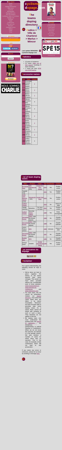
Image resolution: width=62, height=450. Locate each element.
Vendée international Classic (39, 243)
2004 (45, 187)
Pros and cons (10, 24)
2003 (45, 198)
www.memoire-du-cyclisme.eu (31, 288)
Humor (11, 29)
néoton (31, 213)
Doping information (10, 6)
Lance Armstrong (51, 24)
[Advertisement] (38, 159)
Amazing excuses (10, 27)
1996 (45, 239)
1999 (45, 213)
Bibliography (10, 11)
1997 (45, 234)
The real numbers (10, 14)
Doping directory (10, 13)
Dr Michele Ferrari (51, 25)
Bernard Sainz (51, 30)
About (10, 44)
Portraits (10, 19)
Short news (11, 8)
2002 (45, 208)
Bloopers (10, 25)
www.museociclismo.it (32, 286)
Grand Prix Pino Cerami (40, 187)
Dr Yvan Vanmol (51, 33)
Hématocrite (32, 187)
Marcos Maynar (51, 29)
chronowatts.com (51, 42)
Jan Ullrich (51, 32)
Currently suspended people (10, 38)
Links (10, 30)
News (10, 5)
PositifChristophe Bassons (51, 11)
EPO (30, 186)
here (38, 353)
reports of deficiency (33, 322)
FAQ (10, 32)
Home (10, 3)
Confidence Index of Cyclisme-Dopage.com (10, 16)
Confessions (10, 22)
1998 (45, 223)
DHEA (30, 216)
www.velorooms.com (31, 291)
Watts (10, 21)
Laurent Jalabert (51, 27)
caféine (31, 214)
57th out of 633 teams (33, 69)
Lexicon (10, 10)
